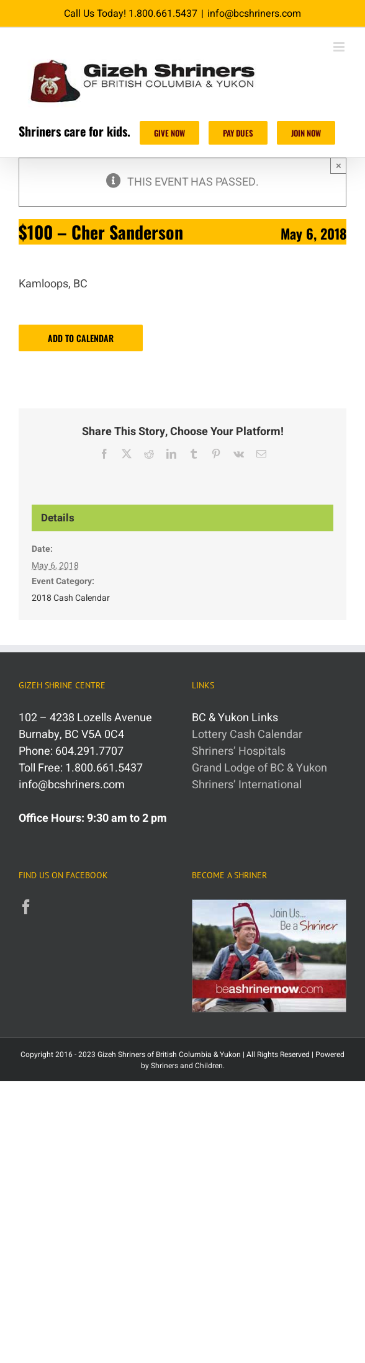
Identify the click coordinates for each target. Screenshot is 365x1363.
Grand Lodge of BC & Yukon (259, 768)
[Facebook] (26, 906)
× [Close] (338, 165)
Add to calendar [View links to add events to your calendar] (81, 338)
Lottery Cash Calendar (247, 734)
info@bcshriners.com (254, 13)
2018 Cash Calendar (71, 598)
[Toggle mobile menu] (339, 46)
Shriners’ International (247, 784)
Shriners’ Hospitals (239, 751)
